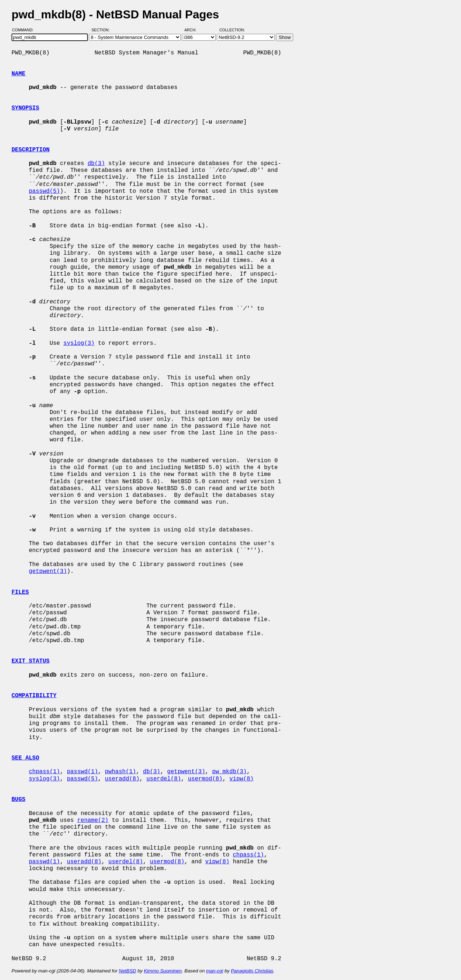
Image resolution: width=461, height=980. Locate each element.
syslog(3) (78, 343)
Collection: (232, 30)
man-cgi (214, 971)
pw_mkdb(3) (229, 772)
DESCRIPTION (31, 150)
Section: (102, 30)
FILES (20, 592)
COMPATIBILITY (34, 696)
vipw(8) (241, 779)
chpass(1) (44, 772)
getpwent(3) (48, 571)
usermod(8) (205, 779)
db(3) (96, 164)
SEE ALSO (25, 758)
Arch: (193, 30)
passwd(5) (44, 191)
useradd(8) (122, 779)
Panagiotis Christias (252, 971)
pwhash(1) (120, 772)
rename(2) (92, 820)
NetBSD (127, 971)
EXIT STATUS (31, 661)
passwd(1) (82, 772)
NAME (18, 74)
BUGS (18, 799)
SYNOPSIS (25, 108)
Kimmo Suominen (163, 971)
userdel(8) (163, 779)
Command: (25, 30)
